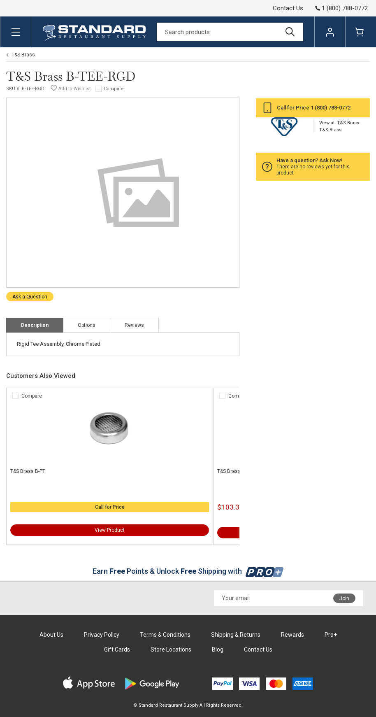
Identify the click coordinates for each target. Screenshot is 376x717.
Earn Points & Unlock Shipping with (188, 571)
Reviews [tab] (134, 325)
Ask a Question (29, 297)
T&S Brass (23, 55)
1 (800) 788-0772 (330, 108)
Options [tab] (86, 325)
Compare (114, 88)
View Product (110, 530)
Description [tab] (35, 325)
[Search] (230, 32)
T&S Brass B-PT (27, 471)
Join (344, 598)
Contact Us (288, 8)
